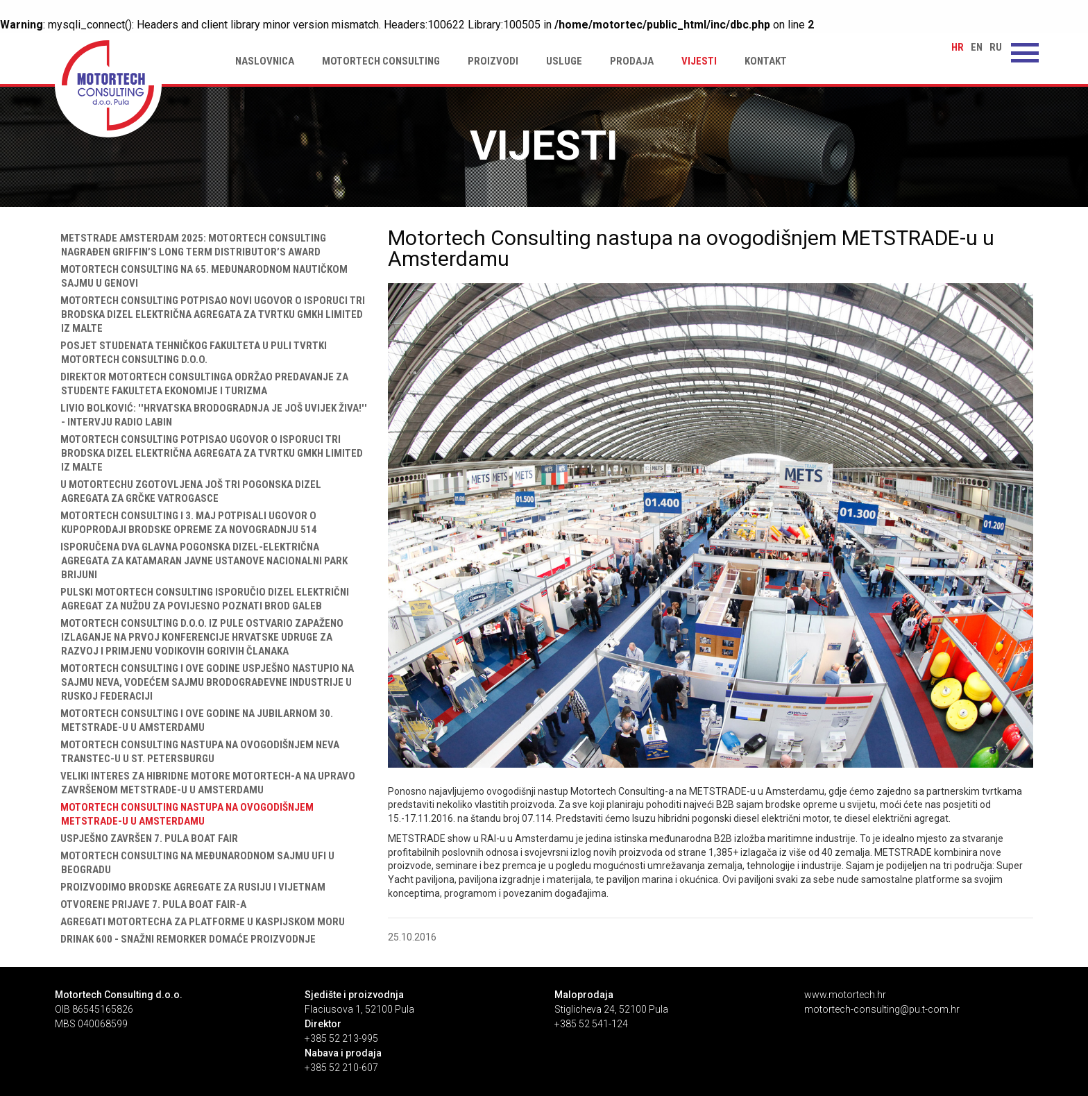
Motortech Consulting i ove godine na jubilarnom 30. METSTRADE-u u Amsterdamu (194, 720)
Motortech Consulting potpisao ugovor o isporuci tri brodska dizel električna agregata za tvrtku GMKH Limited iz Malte (209, 453)
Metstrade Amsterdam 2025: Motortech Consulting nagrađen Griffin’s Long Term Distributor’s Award (190, 245)
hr (957, 47)
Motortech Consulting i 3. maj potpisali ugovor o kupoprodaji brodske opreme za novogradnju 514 (186, 522)
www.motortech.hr (845, 994)
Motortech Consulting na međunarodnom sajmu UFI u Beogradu (194, 863)
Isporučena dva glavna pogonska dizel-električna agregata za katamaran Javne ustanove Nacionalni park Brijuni (201, 561)
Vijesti (699, 61)
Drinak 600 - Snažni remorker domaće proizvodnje (185, 939)
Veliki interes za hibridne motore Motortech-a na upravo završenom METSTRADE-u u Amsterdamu (205, 783)
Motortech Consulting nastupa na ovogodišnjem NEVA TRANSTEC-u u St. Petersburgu (197, 752)
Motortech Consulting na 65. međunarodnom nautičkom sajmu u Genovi (201, 276)
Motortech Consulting (381, 61)
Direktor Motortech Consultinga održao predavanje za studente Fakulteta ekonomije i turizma (201, 384)
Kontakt (766, 61)
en (977, 47)
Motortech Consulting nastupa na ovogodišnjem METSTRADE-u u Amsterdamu (184, 814)
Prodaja (632, 61)
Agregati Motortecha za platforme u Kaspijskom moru (200, 922)
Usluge (564, 61)
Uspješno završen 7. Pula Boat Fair (146, 838)
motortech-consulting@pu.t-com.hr (882, 1009)
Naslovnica (264, 61)
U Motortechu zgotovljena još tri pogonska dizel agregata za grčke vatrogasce (188, 491)
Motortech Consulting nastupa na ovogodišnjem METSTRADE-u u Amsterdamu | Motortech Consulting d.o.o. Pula (108, 85)
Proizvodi (493, 61)
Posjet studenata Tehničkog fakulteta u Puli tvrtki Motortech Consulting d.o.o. (191, 352)
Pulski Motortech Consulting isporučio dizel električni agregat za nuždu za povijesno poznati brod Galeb (202, 599)
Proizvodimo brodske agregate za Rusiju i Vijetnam (190, 887)
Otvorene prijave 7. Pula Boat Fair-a (150, 904)
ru (995, 47)
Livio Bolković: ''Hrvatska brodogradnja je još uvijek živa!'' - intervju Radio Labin (211, 415)
